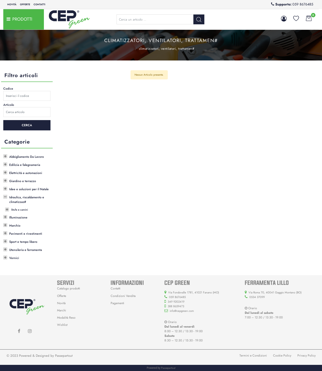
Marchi (61, 310)
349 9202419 (176, 302)
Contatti (39, 4)
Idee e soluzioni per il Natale (29, 189)
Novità (11, 4)
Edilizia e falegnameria (24, 165)
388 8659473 (176, 306)
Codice (8, 88)
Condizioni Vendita (123, 296)
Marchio (14, 225)
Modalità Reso (66, 317)
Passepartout (64, 355)
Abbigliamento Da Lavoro (26, 156)
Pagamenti (117, 303)
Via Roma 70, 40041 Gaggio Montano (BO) (275, 292)
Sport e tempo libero (23, 242)
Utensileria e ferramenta (25, 250)
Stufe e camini (19, 210)
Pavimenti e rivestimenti (25, 233)
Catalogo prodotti (68, 288)
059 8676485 (302, 4)
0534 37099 (257, 297)
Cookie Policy (282, 355)
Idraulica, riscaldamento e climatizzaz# (129, 48)
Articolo (8, 105)
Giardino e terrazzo (22, 181)
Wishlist (62, 325)
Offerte (25, 4)
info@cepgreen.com (182, 311)
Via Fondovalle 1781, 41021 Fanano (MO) (193, 292)
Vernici (14, 258)
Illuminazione (18, 217)
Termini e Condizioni (253, 355)
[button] (198, 19)
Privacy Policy (306, 355)
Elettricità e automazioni (25, 173)
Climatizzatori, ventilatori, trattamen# (166, 48)
